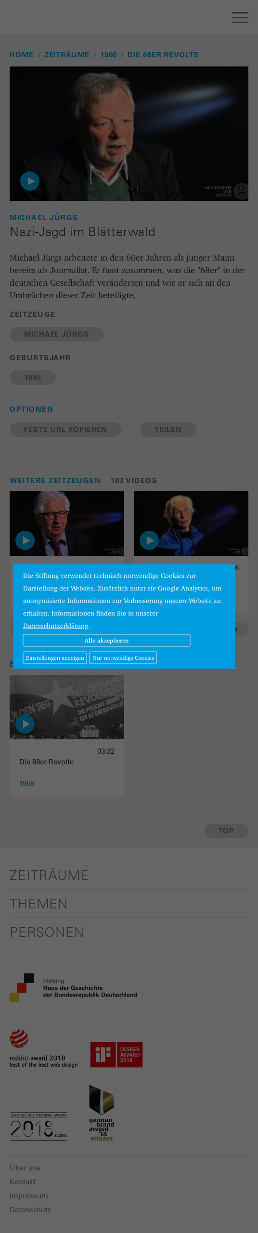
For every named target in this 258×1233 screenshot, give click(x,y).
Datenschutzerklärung (55, 626)
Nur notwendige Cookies (123, 657)
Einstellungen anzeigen (55, 657)
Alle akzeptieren (107, 640)
